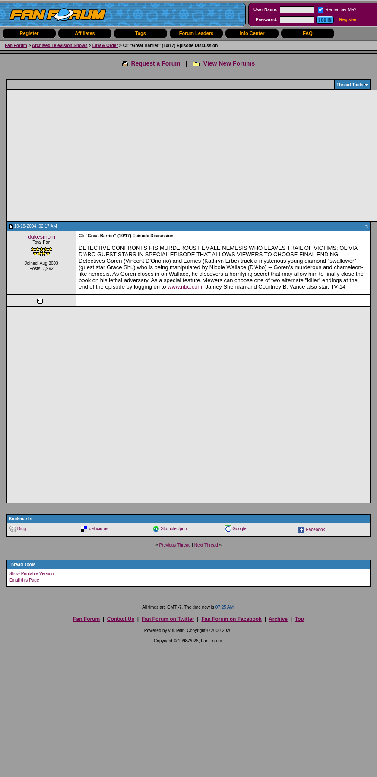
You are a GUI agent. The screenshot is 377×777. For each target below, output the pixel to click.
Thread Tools (349, 84)
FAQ (308, 33)
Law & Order (105, 45)
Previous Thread (174, 545)
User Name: (265, 9)
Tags (140, 33)
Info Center (251, 33)
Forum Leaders (196, 33)
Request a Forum (155, 63)
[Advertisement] (101, 155)
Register (348, 19)
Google (239, 528)
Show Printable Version (31, 573)
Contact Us (120, 619)
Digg (21, 528)
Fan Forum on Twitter (168, 619)
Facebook (315, 529)
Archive (278, 619)
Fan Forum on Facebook (231, 619)
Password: (267, 19)
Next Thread (206, 545)
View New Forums (229, 63)
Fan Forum (16, 45)
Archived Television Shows (60, 45)
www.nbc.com (185, 286)
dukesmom (41, 236)
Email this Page (24, 580)
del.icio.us (98, 528)
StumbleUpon (174, 528)
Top (299, 619)
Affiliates (85, 33)
